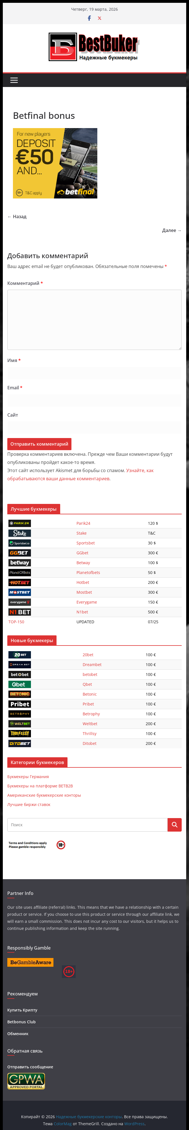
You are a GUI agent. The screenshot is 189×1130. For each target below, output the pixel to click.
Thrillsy (89, 733)
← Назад (16, 216)
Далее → (172, 230)
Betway (83, 562)
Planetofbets (88, 572)
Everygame (86, 602)
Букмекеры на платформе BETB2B (40, 786)
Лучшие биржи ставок (28, 804)
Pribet (88, 704)
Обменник (17, 1033)
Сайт (12, 415)
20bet (88, 654)
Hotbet (82, 582)
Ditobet (89, 743)
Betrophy (91, 713)
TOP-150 (16, 621)
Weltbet (90, 723)
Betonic (90, 694)
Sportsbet (85, 543)
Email (14, 388)
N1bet (82, 612)
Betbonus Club (21, 1021)
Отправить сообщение (30, 1066)
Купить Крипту (22, 1010)
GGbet (82, 552)
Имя (14, 360)
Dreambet (92, 664)
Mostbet (84, 592)
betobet (90, 674)
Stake (81, 533)
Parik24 (83, 523)
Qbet (87, 684)
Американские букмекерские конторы (44, 795)
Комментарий (25, 283)
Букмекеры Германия (28, 776)
